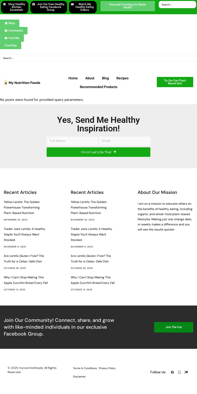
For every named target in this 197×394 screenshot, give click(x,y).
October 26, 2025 (15, 268)
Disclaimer (79, 376)
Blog (105, 78)
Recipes (122, 78)
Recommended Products (98, 87)
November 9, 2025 (15, 246)
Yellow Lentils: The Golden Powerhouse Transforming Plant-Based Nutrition (22, 207)
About (89, 78)
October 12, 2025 (15, 289)
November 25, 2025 (16, 219)
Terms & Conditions (85, 368)
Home (73, 78)
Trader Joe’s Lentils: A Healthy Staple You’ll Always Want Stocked (24, 234)
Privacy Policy (107, 368)
